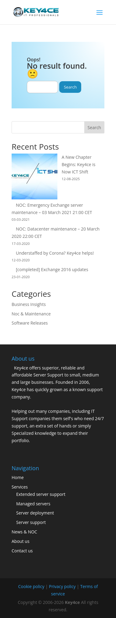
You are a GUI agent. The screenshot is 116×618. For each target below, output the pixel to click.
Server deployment (35, 513)
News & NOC (24, 532)
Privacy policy (62, 586)
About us (20, 541)
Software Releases (30, 323)
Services (20, 487)
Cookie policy (31, 586)
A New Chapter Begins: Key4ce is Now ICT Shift (78, 164)
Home (18, 477)
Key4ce (72, 602)
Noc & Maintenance (31, 314)
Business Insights (29, 304)
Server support (31, 522)
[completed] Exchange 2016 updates (52, 269)
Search (94, 127)
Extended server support (40, 494)
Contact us (22, 551)
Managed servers (33, 504)
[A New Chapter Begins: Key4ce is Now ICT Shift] (34, 178)
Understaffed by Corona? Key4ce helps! (55, 253)
